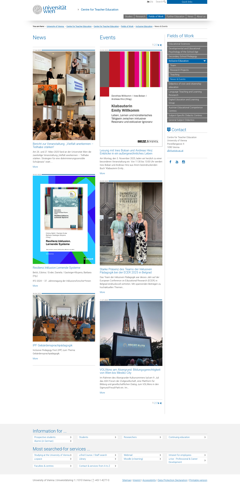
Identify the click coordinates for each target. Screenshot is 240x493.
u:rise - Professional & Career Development (183, 460)
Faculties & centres (44, 466)
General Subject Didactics (181, 120)
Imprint (137, 480)
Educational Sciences (179, 44)
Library (82, 459)
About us (201, 16)
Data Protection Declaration (172, 480)
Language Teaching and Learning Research (185, 93)
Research (140, 16)
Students (83, 437)
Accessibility (149, 480)
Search (161, 1)
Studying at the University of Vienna (52, 455)
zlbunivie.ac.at (175, 150)
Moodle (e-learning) (133, 459)
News (190, 16)
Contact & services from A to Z (94, 466)
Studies (129, 16)
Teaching (174, 74)
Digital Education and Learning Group (184, 101)
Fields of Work (156, 16)
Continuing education (179, 437)
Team (173, 65)
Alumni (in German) (43, 441)
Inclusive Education (144, 26)
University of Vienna (55, 26)
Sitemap (126, 480)
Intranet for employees (180, 455)
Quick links (187, 1)
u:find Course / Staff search (93, 455)
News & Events (178, 79)
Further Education (175, 16)
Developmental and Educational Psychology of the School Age (184, 50)
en (150, 1)
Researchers (130, 437)
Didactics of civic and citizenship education (185, 85)
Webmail (128, 455)
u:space (38, 459)
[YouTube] (177, 162)
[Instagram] (183, 162)
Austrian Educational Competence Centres (186, 109)
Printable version (198, 480)
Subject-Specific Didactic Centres (185, 115)
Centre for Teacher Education (99, 9)
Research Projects (179, 70)
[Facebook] (170, 162)
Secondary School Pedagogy (183, 56)
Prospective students (45, 437)
